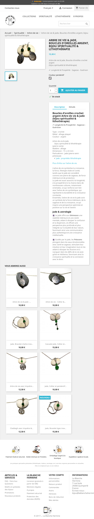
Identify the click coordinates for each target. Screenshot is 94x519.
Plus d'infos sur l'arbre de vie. (65, 163)
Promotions (9, 492)
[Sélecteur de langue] (49, 8)
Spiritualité (45, 16)
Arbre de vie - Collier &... (56, 302)
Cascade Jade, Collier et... (55, 344)
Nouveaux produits (12, 496)
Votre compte (56, 475)
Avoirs (51, 490)
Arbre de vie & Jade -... (22, 302)
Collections (29, 16)
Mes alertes (53, 500)
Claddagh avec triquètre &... (21, 428)
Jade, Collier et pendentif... (56, 386)
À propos (78, 16)
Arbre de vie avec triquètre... (22, 386)
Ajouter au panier (73, 90)
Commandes (54, 487)
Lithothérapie (62, 16)
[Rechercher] (74, 23)
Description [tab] (59, 107)
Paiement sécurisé (34, 493)
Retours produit (55, 484)
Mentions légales (34, 487)
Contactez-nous (12, 8)
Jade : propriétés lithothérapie (68, 158)
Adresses (52, 494)
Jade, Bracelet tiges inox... (55, 428)
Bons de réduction (56, 497)
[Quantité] (52, 90)
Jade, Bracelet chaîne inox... (21, 344)
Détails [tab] (72, 107)
